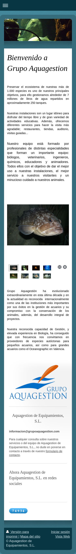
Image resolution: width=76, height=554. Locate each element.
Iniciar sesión (60, 532)
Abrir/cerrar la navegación (38, 5)
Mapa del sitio (30, 536)
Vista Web (62, 536)
